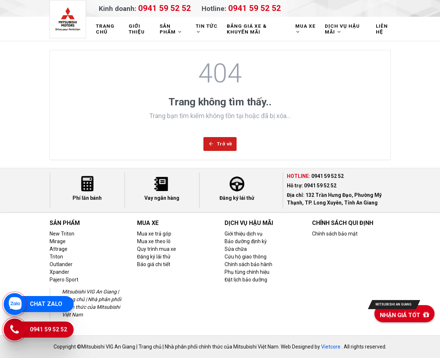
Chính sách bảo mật (335, 234)
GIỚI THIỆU (137, 29)
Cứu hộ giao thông (245, 257)
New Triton (62, 234)
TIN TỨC (207, 28)
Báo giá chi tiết (153, 264)
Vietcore (330, 347)
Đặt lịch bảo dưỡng (246, 280)
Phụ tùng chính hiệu (247, 272)
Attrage (58, 249)
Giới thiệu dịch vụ (243, 234)
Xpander (59, 272)
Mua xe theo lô (154, 241)
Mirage (58, 241)
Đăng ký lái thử (154, 257)
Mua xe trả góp (154, 234)
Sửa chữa (236, 249)
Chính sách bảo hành (248, 264)
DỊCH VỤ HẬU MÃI (342, 29)
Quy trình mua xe (156, 249)
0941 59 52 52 (164, 8)
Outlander (61, 264)
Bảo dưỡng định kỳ (246, 241)
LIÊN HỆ (382, 29)
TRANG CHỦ (105, 29)
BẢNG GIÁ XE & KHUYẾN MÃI (247, 29)
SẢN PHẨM (171, 29)
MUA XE (305, 28)
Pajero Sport (64, 280)
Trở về (220, 144)
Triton (56, 257)
